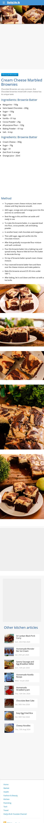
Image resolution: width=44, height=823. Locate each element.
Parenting (7, 803)
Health (6, 792)
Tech (5, 806)
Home (6, 784)
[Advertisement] (22, 46)
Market (6, 788)
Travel (6, 810)
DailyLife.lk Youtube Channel (15, 814)
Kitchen (7, 799)
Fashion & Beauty (11, 795)
